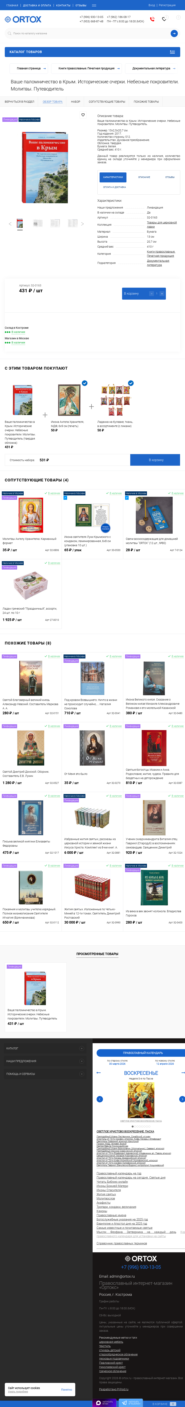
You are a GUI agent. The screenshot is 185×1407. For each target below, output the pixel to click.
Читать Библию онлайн (112, 1182)
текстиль (105, 1346)
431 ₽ (16, 1023)
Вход (152, 5)
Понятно (66, 1389)
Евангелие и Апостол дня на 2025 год (122, 1223)
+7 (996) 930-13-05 (91, 17)
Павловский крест (111, 1362)
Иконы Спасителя (109, 1190)
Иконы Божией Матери (112, 1186)
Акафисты (104, 1202)
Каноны (102, 1211)
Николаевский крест (112, 1367)
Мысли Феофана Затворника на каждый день (136, 1232)
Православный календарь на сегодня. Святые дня (131, 1177)
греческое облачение (112, 1371)
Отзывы (80, 5)
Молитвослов (106, 1198)
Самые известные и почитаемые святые (125, 1228)
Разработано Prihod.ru (113, 1389)
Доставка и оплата (37, 5)
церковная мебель (111, 1341)
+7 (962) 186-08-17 (119, 17)
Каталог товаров (92, 52)
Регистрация (167, 5)
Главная (12, 5)
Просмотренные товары (97, 954)
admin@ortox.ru (122, 1276)
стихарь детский (109, 1350)
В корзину (156, 460)
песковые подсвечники (114, 1358)
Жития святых (106, 1194)
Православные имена (111, 1215)
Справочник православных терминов (122, 1243)
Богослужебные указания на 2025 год (122, 1219)
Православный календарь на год (119, 1173)
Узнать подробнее (18, 1391)
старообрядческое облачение (118, 1354)
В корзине (160, 1404)
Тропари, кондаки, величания (116, 1207)
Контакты (63, 5)
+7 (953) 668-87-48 (91, 21)
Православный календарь (143, 1053)
